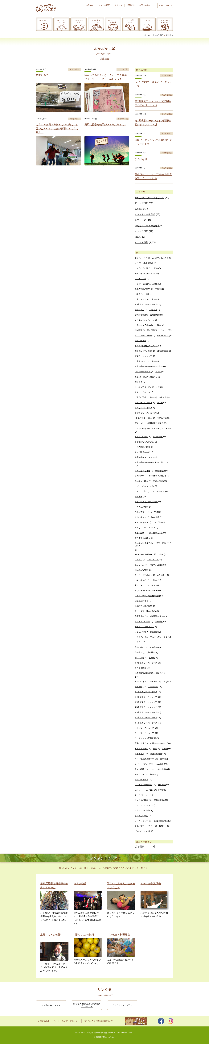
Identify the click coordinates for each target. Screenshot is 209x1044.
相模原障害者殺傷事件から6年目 (149, 366)
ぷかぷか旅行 (140, 340)
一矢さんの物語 (141, 507)
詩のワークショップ (143, 402)
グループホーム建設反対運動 (147, 596)
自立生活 (163, 397)
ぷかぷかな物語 (141, 570)
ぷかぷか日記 (104, 5)
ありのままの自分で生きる (146, 590)
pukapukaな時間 (142, 554)
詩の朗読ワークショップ (158, 330)
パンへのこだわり (142, 831)
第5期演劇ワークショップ (146, 702)
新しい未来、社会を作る (145, 611)
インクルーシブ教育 (143, 335)
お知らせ (90, 5)
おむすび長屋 (140, 278)
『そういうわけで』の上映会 (156, 258)
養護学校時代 (156, 754)
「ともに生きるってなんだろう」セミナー (153, 428)
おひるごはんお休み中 (113, 21)
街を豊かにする (156, 533)
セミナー (138, 642)
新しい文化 (139, 658)
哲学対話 (162, 785)
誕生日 (160, 402)
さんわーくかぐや (142, 392)
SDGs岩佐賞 (162, 351)
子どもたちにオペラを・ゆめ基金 (149, 764)
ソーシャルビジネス (143, 805)
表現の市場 (139, 743)
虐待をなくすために (143, 351)
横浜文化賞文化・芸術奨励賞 (147, 315)
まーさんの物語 (141, 816)
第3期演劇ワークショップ (146, 712)
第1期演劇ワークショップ (146, 723)
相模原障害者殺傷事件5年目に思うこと (152, 462)
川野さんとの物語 (142, 810)
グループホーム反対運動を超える (149, 423)
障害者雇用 (139, 754)
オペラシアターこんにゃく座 (147, 387)
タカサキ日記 (141, 242)
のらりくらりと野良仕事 (147, 225)
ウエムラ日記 (140, 491)
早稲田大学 (160, 471)
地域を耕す (158, 436)
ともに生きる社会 (142, 471)
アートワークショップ (144, 733)
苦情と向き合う (141, 522)
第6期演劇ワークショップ (146, 697)
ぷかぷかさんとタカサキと (164, 21)
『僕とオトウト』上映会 (145, 299)
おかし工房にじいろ (96, 21)
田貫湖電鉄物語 (161, 821)
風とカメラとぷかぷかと (145, 585)
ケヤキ (148, 795)
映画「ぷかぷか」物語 (144, 774)
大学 (162, 759)
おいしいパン (149, 527)
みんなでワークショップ (145, 512)
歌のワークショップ (143, 408)
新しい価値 (158, 554)
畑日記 (138, 237)
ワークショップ (141, 821)
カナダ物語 (153, 686)
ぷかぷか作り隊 (158, 491)
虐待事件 (138, 382)
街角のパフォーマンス (144, 627)
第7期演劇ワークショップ (146, 692)
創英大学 (138, 496)
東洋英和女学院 (141, 748)
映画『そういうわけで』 (145, 273)
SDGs (158, 371)
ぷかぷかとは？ (44, 20)
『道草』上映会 (156, 565)
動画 (155, 748)
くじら (137, 795)
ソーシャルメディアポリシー (66, 1021)
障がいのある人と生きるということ (150, 681)
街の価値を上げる (142, 538)
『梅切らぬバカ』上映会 (145, 361)
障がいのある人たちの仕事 (146, 502)
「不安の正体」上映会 (144, 397)
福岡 (136, 527)
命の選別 (138, 652)
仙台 (136, 263)
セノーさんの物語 (142, 621)
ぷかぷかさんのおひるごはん (149, 197)
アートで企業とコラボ (144, 759)
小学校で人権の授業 (143, 606)
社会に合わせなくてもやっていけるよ (151, 637)
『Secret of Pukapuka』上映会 (148, 325)
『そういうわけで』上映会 (146, 284)
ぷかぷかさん (153, 559)
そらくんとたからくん (144, 320)
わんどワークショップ (144, 728)
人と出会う (162, 575)
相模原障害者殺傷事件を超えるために (151, 673)
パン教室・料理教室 (143, 785)
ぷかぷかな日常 (141, 779)
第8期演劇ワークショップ (146, 663)
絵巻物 (165, 748)
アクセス (118, 5)
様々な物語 (139, 769)
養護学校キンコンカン (144, 457)
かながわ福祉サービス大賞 (146, 632)
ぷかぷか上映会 (141, 481)
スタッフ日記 (141, 231)
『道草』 (138, 559)
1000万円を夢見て (142, 371)
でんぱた (147, 20)
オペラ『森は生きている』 (146, 346)
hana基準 (155, 517)
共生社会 (169, 35)
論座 (136, 377)
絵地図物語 (159, 800)
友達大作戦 (158, 481)
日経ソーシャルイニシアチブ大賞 (149, 790)
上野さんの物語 (141, 436)
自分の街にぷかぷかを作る (146, 647)
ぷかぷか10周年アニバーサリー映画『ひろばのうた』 (153, 544)
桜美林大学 (139, 476)
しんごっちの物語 (158, 769)
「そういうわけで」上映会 (146, 268)
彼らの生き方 (140, 517)
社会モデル (139, 565)
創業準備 (138, 686)
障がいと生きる (150, 377)
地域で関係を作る (142, 452)
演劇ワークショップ (143, 356)
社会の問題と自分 (142, 447)
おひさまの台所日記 (145, 214)
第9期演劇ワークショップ (146, 304)
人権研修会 (139, 616)
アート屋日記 (141, 203)
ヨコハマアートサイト (144, 826)
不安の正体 (162, 418)
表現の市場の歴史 (142, 289)
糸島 (147, 294)
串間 (136, 258)
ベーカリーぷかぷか (61, 21)
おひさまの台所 (79, 21)
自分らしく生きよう (143, 575)
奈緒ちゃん (139, 310)
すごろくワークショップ (145, 413)
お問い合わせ (145, 5)
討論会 (137, 294)
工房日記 (139, 209)
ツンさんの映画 (141, 800)
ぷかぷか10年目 (141, 601)
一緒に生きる (140, 580)
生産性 (152, 658)
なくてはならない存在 (144, 442)
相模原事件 (148, 263)
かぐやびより (163, 335)
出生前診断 (139, 533)
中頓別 (158, 289)
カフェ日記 (140, 220)
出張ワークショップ (159, 743)
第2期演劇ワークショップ (146, 717)
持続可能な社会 (157, 616)
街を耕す (159, 621)
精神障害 (138, 330)
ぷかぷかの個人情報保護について (98, 1021)
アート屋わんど (130, 21)
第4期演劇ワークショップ (146, 707)
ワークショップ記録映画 (145, 738)
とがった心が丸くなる (144, 486)
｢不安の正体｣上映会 (143, 418)
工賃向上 (153, 310)
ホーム (147, 35)
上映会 (154, 580)
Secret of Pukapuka (157, 476)
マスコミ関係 (140, 668)
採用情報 (131, 5)
